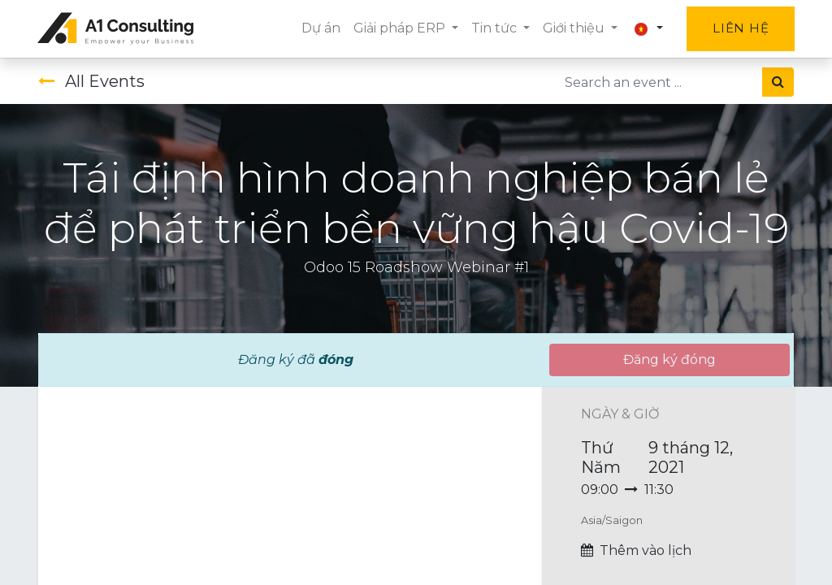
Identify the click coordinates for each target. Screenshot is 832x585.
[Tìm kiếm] (778, 82)
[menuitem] (319, 28)
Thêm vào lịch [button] (645, 550)
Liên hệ (740, 28)
